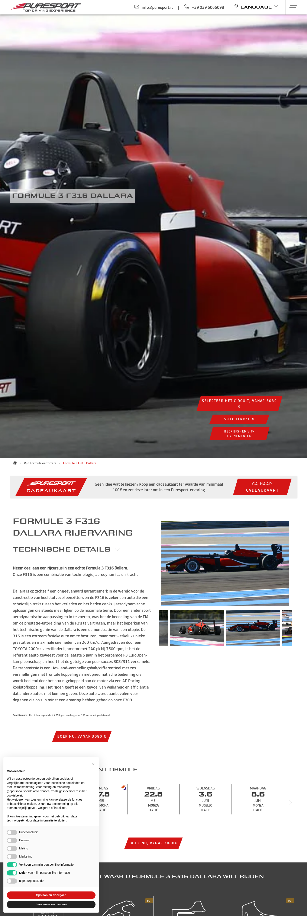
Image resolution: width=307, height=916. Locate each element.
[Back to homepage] (16, 463)
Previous (152, 630)
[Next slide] (290, 802)
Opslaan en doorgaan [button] (51, 895)
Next (298, 630)
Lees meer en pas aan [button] (51, 904)
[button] (291, 7)
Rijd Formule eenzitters (40, 463)
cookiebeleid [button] (15, 795)
